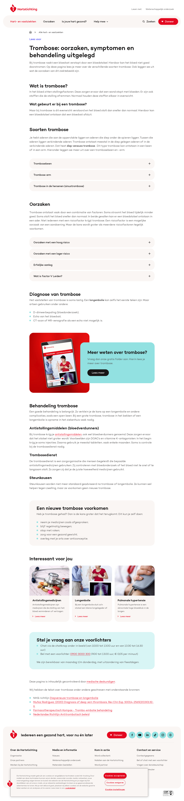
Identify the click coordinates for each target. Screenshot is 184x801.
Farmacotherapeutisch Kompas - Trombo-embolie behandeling (72, 710)
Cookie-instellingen (115, 789)
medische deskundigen (101, 681)
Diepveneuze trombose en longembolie (74, 697)
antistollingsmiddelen (68, 434)
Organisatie (16, 755)
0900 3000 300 (80, 653)
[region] (79, 782)
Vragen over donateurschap (150, 765)
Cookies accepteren (115, 776)
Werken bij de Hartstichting (23, 765)
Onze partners (17, 760)
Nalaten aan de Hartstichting (109, 760)
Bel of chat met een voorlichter (152, 760)
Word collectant (102, 755)
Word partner (101, 765)
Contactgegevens (145, 755)
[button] (10, 783)
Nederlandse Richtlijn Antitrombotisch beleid (61, 714)
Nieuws (56, 755)
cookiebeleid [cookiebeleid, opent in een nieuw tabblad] (70, 788)
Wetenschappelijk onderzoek (66, 760)
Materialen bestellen (62, 765)
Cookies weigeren (115, 782)
